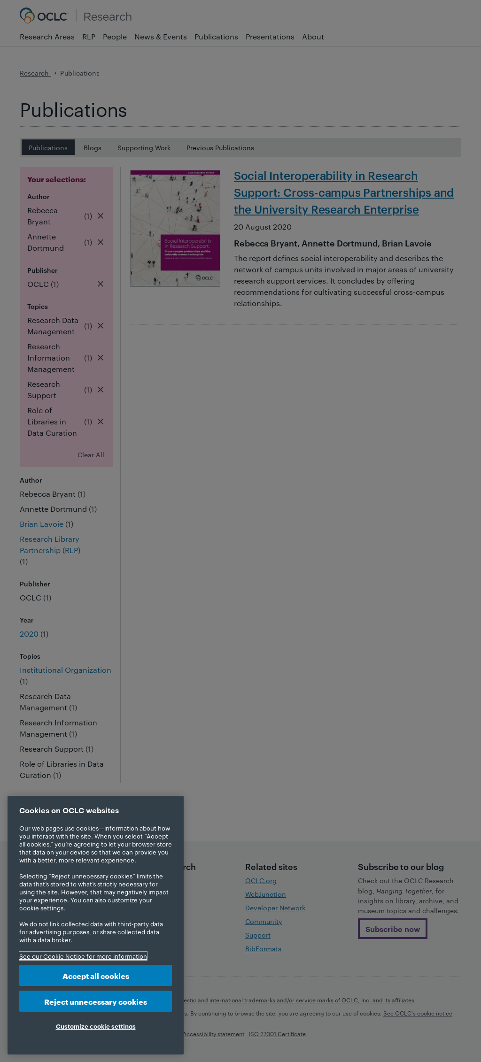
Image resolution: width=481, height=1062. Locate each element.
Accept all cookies (95, 975)
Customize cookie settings (96, 1026)
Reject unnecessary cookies (95, 1001)
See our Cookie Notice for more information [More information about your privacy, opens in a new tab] (83, 956)
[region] (96, 925)
